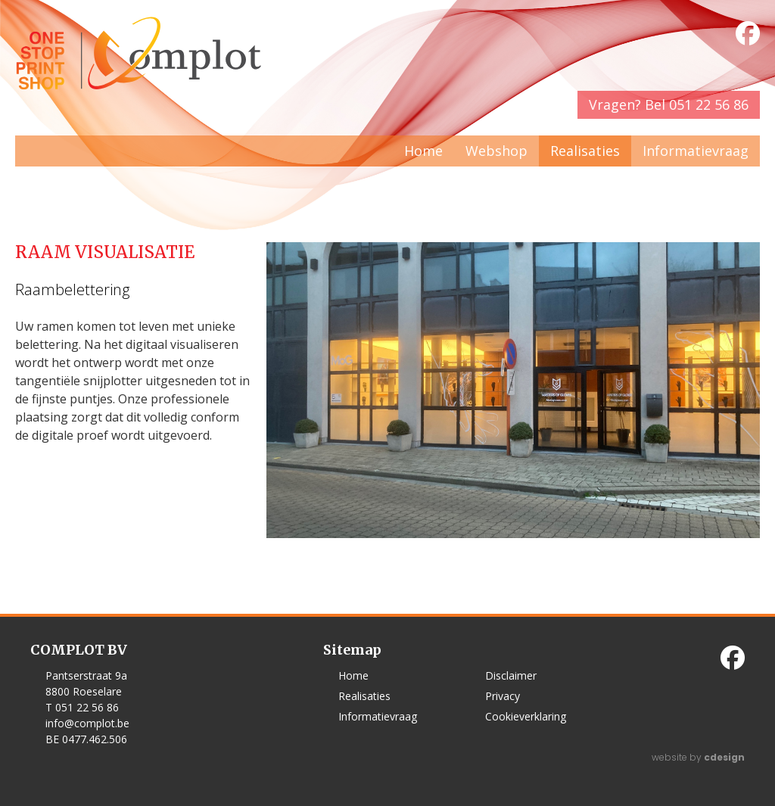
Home (423, 151)
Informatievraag (696, 151)
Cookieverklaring (525, 716)
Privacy (502, 696)
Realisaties (585, 151)
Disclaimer (511, 675)
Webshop (496, 151)
